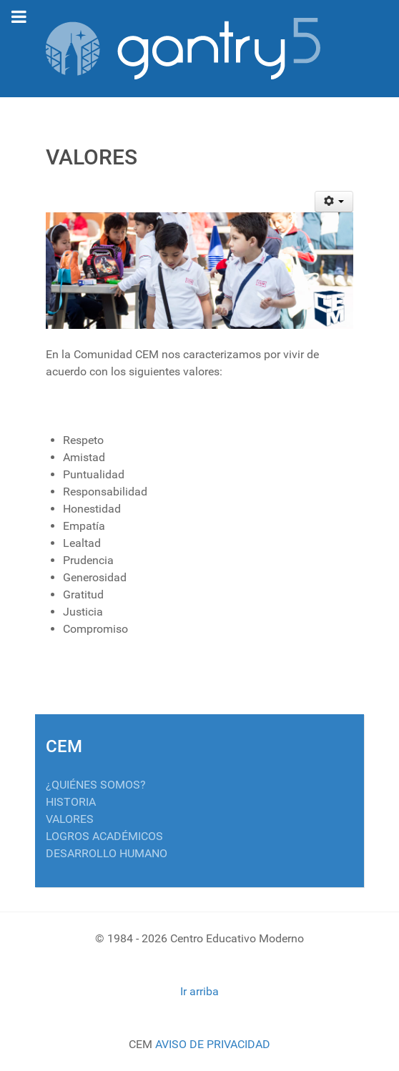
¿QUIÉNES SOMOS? (96, 784)
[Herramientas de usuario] (334, 201)
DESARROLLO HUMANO (106, 853)
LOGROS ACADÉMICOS (104, 836)
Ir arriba (199, 991)
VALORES (70, 819)
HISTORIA (71, 802)
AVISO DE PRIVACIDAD (212, 1044)
